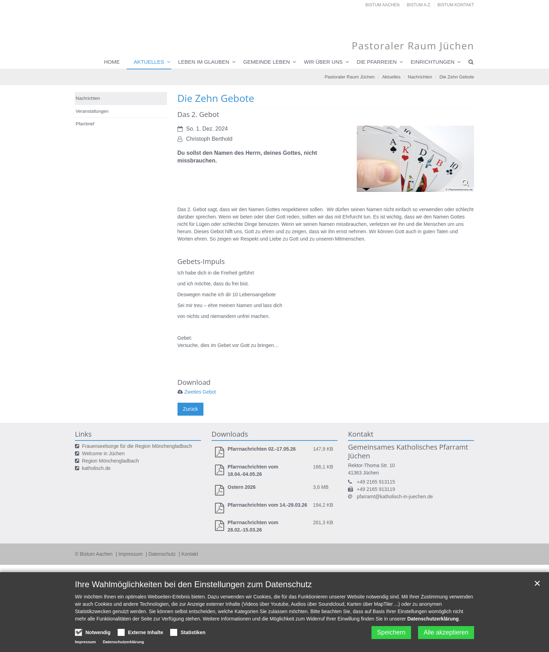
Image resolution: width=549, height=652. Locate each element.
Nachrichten (420, 76)
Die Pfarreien (377, 62)
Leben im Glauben (203, 62)
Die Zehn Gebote (456, 76)
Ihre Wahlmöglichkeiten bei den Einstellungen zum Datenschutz (193, 584)
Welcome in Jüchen (103, 453)
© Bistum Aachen (94, 554)
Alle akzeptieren (446, 632)
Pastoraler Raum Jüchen (350, 76)
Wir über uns (323, 62)
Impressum (131, 554)
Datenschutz (162, 554)
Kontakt (189, 554)
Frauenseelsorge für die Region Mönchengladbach (137, 446)
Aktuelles (149, 62)
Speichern (391, 632)
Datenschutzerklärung (433, 619)
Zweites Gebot (200, 392)
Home (112, 62)
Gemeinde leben (266, 62)
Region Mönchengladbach (110, 461)
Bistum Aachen (383, 4)
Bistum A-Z (418, 4)
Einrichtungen (432, 62)
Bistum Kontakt (456, 4)
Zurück (190, 409)
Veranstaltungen (92, 111)
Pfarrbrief (85, 123)
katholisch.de (96, 468)
